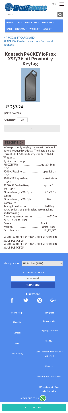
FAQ (17, 343)
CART (9, 29)
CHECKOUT (21, 29)
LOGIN (18, 22)
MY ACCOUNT (32, 22)
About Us (17, 322)
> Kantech (21, 41)
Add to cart (34, 407)
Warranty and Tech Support (49, 377)
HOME (9, 22)
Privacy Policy (17, 354)
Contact (16, 333)
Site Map (49, 341)
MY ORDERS (48, 22)
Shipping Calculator (49, 330)
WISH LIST (35, 29)
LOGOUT (47, 29)
